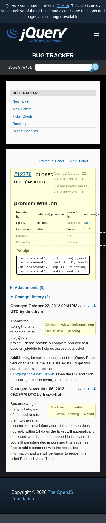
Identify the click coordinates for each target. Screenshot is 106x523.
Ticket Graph (22, 116)
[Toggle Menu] (96, 34)
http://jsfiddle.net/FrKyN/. (32, 374)
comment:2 (87, 388)
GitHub (63, 5)
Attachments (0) (30, 287)
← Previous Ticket (49, 161)
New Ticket (21, 101)
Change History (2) (32, 297)
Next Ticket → (81, 161)
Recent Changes (25, 131)
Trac (46, 11)
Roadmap (20, 124)
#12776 (22, 174)
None (87, 222)
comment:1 (87, 306)
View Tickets (22, 109)
